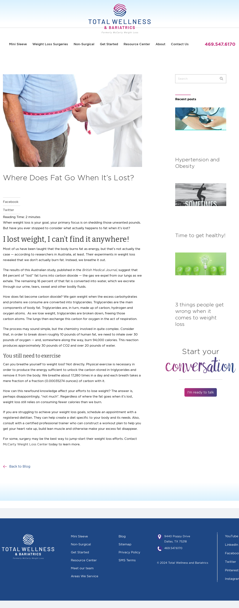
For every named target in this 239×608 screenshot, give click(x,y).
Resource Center (137, 44)
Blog (122, 536)
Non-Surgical (84, 44)
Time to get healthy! (200, 235)
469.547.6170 (173, 548)
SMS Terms (127, 560)
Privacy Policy (129, 552)
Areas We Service (84, 576)
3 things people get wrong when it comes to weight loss (199, 314)
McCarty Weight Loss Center (25, 444)
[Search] (221, 78)
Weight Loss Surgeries (50, 44)
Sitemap (125, 544)
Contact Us (180, 44)
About (160, 44)
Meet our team (82, 568)
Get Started (109, 44)
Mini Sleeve (18, 44)
